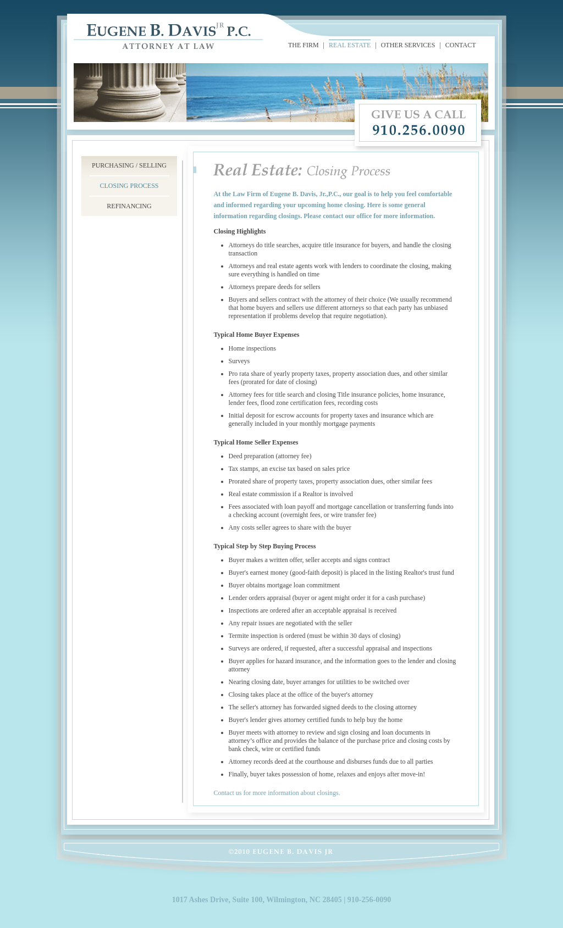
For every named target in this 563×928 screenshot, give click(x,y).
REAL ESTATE (350, 45)
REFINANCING (129, 206)
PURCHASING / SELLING (129, 165)
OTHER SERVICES (408, 45)
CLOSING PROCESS (129, 186)
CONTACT (460, 45)
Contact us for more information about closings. (277, 793)
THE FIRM (303, 45)
